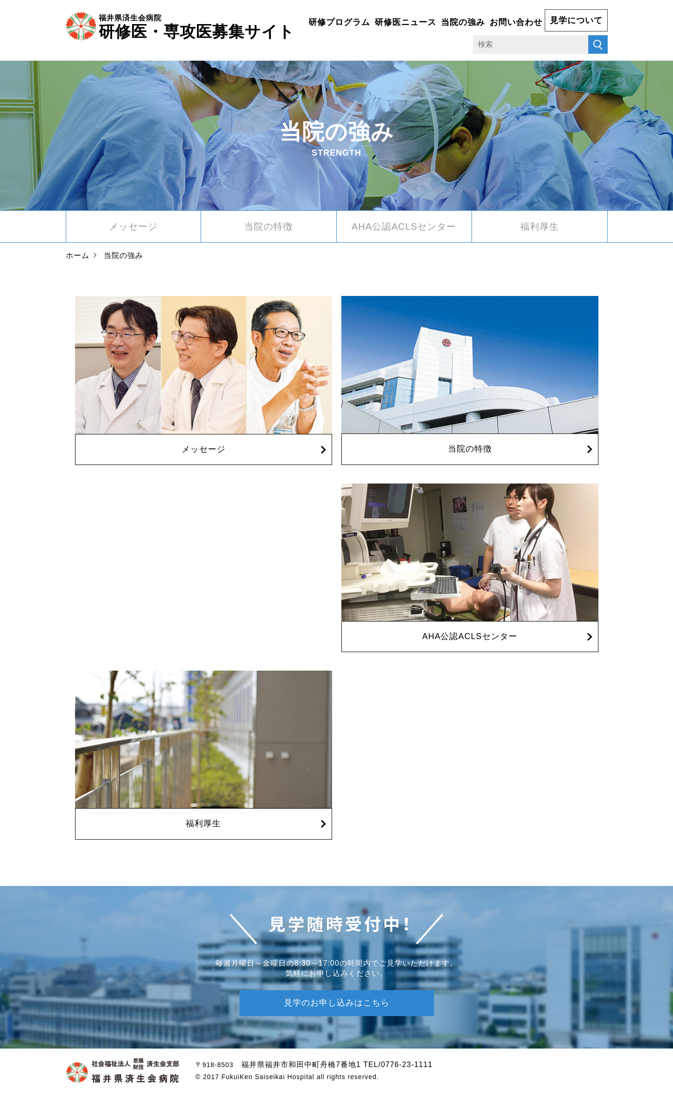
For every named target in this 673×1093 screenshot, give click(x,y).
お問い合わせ (516, 22)
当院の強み (463, 22)
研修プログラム (339, 22)
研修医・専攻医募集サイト (197, 26)
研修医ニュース (405, 22)
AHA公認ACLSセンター (404, 226)
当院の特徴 (268, 226)
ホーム (77, 255)
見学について (576, 20)
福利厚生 (539, 226)
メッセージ (133, 226)
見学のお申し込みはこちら (337, 1002)
